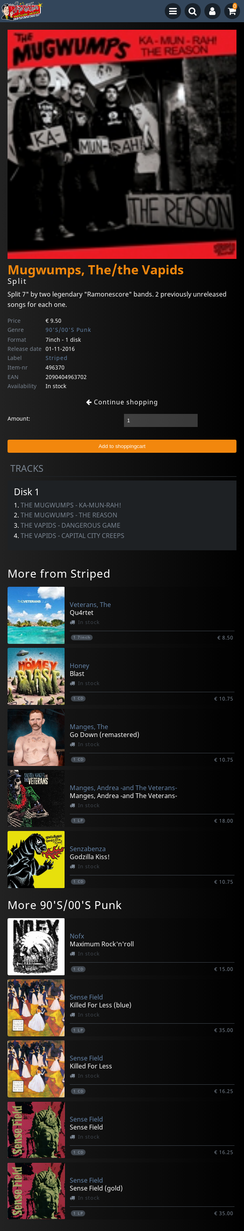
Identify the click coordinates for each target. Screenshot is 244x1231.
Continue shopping (122, 402)
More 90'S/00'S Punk (65, 904)
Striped (57, 358)
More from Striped (59, 573)
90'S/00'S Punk (68, 329)
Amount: (19, 418)
